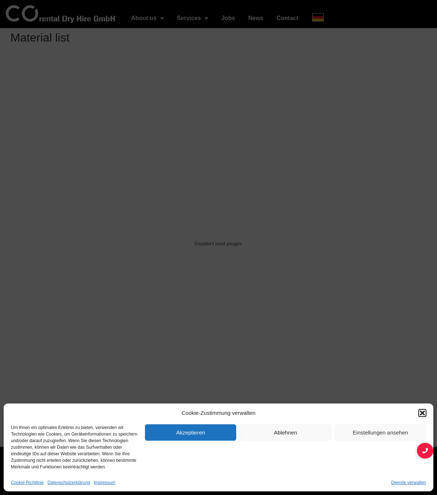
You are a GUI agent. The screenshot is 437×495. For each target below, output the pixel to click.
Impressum (104, 482)
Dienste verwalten (408, 482)
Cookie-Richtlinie (27, 482)
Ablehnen (285, 432)
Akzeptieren (190, 432)
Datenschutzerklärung (68, 482)
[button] (422, 413)
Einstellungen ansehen (380, 432)
